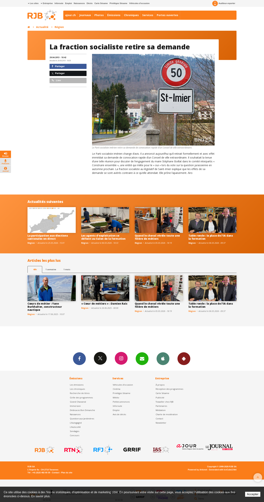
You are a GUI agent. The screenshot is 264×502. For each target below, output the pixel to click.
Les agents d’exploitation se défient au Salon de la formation (103, 237)
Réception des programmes (169, 389)
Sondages (74, 431)
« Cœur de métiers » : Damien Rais (104, 303)
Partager (58, 66)
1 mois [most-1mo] (66, 269)
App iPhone (163, 358)
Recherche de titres (79, 393)
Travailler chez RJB (164, 402)
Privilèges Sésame (118, 3)
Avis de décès (119, 414)
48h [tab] (35, 269)
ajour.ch (70, 15)
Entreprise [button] (47, 3)
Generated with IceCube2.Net (222, 470)
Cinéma (116, 389)
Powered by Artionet (197, 470)
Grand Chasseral (78, 402)
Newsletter (161, 423)
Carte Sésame (101, 3)
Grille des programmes (81, 397)
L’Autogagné (76, 423)
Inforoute (59, 3)
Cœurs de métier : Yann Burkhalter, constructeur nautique (44, 307)
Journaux (85, 15)
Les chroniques (77, 389)
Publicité (160, 397)
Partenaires (161, 406)
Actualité (42, 27)
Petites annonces (121, 402)
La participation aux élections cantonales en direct (47, 237)
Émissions (113, 15)
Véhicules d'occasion (139, 3)
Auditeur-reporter (223, 3)
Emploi (68, 3)
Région (59, 27)
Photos (99, 15)
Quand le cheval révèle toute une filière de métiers (157, 237)
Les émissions (76, 385)
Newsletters (142, 358)
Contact (159, 418)
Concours (74, 435)
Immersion (75, 406)
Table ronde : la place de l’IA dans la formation (210, 237)
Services (147, 15)
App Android (183, 358)
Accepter (252, 494)
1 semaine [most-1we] (50, 269)
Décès (90, 3)
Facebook (79, 358)
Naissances (79, 3)
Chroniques (131, 15)
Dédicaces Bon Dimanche (82, 410)
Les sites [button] (33, 3)
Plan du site (66, 472)
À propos (160, 385)
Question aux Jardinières (82, 418)
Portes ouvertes (167, 15)
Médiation (161, 410)
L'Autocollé (75, 427)
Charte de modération (167, 414)
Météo (116, 397)
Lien (56, 80)
